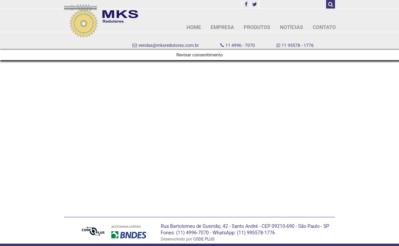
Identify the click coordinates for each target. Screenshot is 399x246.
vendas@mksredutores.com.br (165, 45)
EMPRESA (222, 27)
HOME (193, 27)
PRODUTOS (257, 27)
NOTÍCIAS (291, 27)
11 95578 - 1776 (295, 45)
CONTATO (324, 27)
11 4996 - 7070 (237, 45)
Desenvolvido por (188, 239)
